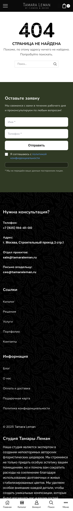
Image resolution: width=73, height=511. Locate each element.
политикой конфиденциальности (28, 156)
